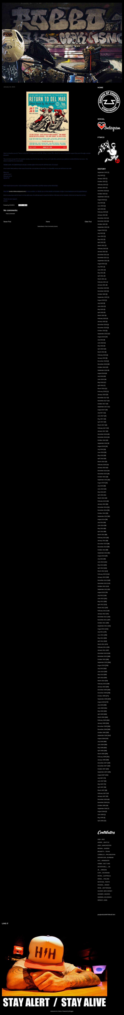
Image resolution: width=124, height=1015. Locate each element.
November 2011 (102, 620)
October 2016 (101, 440)
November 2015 (102, 473)
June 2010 (101, 671)
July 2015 (100, 486)
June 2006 (101, 814)
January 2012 (101, 613)
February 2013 (102, 574)
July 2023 (100, 203)
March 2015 (101, 498)
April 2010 (100, 677)
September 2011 (102, 626)
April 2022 (100, 242)
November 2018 (102, 364)
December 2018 (102, 361)
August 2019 (101, 336)
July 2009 (100, 705)
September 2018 (102, 370)
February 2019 (102, 355)
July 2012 (100, 595)
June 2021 (101, 270)
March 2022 (101, 245)
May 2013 (100, 565)
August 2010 (101, 665)
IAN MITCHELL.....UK (104, 866)
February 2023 (102, 212)
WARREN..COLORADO (105, 897)
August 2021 (101, 263)
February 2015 (102, 501)
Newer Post (7, 221)
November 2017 (102, 400)
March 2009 (101, 717)
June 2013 (101, 562)
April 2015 (100, 495)
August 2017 (101, 410)
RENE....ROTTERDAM (104, 888)
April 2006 (100, 820)
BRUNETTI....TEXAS (104, 851)
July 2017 (100, 413)
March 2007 (101, 790)
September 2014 (102, 516)
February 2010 (102, 683)
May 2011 (100, 638)
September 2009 (102, 699)
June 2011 (101, 635)
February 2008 (102, 756)
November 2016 (102, 437)
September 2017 (102, 406)
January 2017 (101, 431)
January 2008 (101, 760)
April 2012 (100, 604)
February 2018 (102, 391)
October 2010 (101, 659)
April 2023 (100, 209)
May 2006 (100, 817)
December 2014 (102, 507)
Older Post (88, 221)
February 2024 (102, 184)
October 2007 (101, 769)
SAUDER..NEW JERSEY (105, 891)
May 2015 (100, 492)
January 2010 (101, 687)
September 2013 (102, 553)
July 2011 (100, 632)
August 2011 (101, 629)
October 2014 (101, 513)
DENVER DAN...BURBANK (105, 857)
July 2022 (100, 233)
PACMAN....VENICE (103, 885)
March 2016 (101, 461)
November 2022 (102, 221)
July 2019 (100, 340)
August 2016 (101, 446)
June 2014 (101, 525)
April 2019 (100, 349)
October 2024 (101, 181)
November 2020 (102, 291)
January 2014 (101, 540)
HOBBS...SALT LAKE (104, 863)
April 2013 (100, 568)
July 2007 (100, 778)
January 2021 (101, 285)
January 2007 (101, 796)
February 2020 (102, 318)
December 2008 (102, 726)
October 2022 (101, 224)
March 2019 (101, 352)
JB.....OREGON (102, 870)
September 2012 (102, 589)
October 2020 (101, 294)
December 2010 (102, 653)
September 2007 (102, 772)
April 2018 (100, 385)
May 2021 (100, 273)
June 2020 (101, 306)
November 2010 (102, 656)
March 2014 (101, 534)
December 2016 (102, 434)
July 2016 (100, 449)
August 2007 (101, 775)
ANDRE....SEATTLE (103, 842)
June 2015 (101, 489)
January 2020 (101, 321)
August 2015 (101, 483)
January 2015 (101, 504)
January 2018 (101, 394)
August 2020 (101, 300)
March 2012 (101, 607)
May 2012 (100, 601)
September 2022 (102, 227)
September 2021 (102, 260)
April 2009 (100, 714)
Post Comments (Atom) (51, 226)
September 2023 (102, 196)
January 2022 (101, 251)
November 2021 (102, 257)
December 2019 (102, 324)
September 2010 (102, 662)
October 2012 (101, 586)
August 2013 (101, 556)
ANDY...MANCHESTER (104, 845)
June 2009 (101, 708)
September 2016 (102, 443)
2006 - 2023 (101, 839)
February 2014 (102, 537)
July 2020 (100, 303)
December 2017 (102, 397)
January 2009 (101, 723)
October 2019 (101, 330)
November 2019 (102, 327)
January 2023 (101, 215)
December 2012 (102, 580)
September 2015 (102, 479)
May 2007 (100, 784)
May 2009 (100, 711)
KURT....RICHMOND (104, 872)
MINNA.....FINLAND (103, 879)
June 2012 (101, 598)
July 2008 (100, 741)
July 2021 (100, 267)
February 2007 (102, 793)
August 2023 (101, 200)
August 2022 (101, 230)
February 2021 (102, 282)
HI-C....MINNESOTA (103, 860)
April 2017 (100, 422)
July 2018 (100, 376)
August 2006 (101, 811)
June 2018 (101, 379)
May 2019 (100, 346)
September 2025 (102, 172)
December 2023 (102, 190)
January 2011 (101, 650)
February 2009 (102, 720)
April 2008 (100, 750)
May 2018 (100, 382)
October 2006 (101, 805)
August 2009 (101, 702)
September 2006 (102, 808)
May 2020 (100, 309)
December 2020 (102, 288)
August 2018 (101, 373)
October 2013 (101, 550)
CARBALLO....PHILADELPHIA (106, 854)
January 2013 (101, 577)
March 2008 (101, 753)
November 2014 (102, 510)
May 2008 (100, 747)
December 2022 (102, 218)
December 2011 (102, 616)
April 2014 (100, 531)
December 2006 (102, 799)
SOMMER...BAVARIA (104, 894)
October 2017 (101, 403)
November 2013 (102, 546)
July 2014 (100, 522)
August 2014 (101, 519)
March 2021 (101, 279)
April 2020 (100, 312)
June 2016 (101, 452)
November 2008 (102, 729)
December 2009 (102, 689)
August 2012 (101, 592)
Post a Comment (10, 213)
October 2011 (101, 623)
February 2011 (102, 647)
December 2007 (102, 763)
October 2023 (101, 193)
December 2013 (102, 543)
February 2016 (102, 464)
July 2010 (100, 668)
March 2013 (101, 571)
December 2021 (102, 254)
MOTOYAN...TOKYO (104, 882)
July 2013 (100, 559)
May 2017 (100, 419)
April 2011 (100, 641)
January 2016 (101, 467)
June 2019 (101, 343)
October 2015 (101, 477)
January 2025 (101, 178)
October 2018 (101, 367)
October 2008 (101, 732)
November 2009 (102, 693)
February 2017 (102, 428)
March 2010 (101, 680)
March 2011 (101, 644)
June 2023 (101, 206)
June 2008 (101, 744)
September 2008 (102, 735)
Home (48, 221)
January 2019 (101, 358)
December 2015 (102, 470)
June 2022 (101, 236)
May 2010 (100, 674)
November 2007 (102, 766)
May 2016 (100, 455)
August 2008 (101, 738)
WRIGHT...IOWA (102, 900)
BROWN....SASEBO (103, 848)
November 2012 (102, 583)
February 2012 (102, 610)
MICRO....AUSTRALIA (104, 876)
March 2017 (101, 425)
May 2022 (100, 239)
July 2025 (100, 175)
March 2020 (101, 315)
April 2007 (100, 787)
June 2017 (101, 416)
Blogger (71, 1011)
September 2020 (102, 297)
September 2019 (102, 333)
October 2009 (101, 696)
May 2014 (100, 528)
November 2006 (102, 802)
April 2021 (100, 276)
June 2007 (101, 781)
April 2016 (100, 458)
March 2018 (101, 388)
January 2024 (101, 187)
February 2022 (102, 248)
